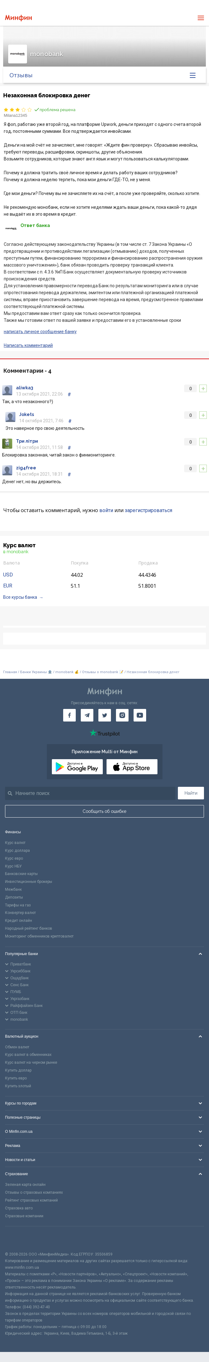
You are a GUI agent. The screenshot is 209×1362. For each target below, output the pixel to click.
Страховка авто (19, 1208)
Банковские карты (21, 874)
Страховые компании (24, 1216)
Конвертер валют (20, 913)
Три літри (27, 441)
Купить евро (16, 1078)
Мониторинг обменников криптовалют (39, 936)
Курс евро (14, 858)
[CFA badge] (19, 1239)
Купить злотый (18, 1086)
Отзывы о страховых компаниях (34, 1192)
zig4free (26, 467)
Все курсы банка (20, 597)
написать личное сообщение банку (40, 331)
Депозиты (14, 897)
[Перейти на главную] (18, 18)
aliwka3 (24, 387)
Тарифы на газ (18, 905)
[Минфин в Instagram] (122, 715)
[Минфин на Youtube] (140, 715)
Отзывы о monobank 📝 (103, 672)
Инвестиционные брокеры (28, 881)
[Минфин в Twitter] (104, 715)
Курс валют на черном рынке (31, 1062)
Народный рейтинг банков (28, 928)
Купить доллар (18, 1070)
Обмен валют (17, 1047)
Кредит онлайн (18, 920)
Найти (190, 793)
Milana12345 (15, 115)
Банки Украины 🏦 (36, 672)
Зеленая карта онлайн (25, 1184)
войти (106, 510)
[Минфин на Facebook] (69, 715)
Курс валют (15, 842)
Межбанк (13, 889)
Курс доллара (17, 850)
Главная (10, 672)
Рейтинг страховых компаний (31, 1200)
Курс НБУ (13, 866)
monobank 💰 (67, 672)
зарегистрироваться (148, 510)
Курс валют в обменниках (28, 1054)
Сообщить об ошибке (104, 811)
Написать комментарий (28, 345)
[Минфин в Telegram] (87, 715)
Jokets (26, 414)
